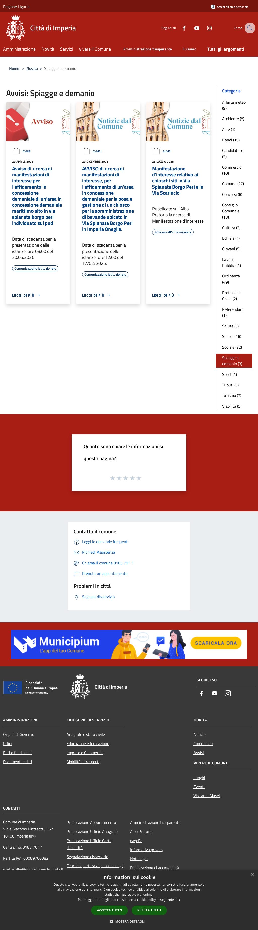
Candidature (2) (232, 153)
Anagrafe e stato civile (86, 734)
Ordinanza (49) (231, 279)
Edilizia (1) (231, 238)
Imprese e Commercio (85, 753)
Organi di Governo (18, 734)
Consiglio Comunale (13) (230, 211)
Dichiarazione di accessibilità (154, 868)
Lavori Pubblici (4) (231, 262)
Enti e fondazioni (17, 753)
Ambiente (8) (233, 119)
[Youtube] (191, 27)
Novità (32, 68)
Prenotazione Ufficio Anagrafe (92, 831)
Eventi (199, 787)
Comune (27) (233, 184)
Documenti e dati (17, 762)
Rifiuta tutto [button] (149, 910)
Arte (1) (228, 129)
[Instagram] (204, 27)
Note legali (139, 859)
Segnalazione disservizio (87, 857)
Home (14, 68)
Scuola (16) (231, 336)
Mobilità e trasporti (83, 762)
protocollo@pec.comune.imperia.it (33, 869)
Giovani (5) (231, 249)
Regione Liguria (16, 7)
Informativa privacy (146, 850)
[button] (129, 921)
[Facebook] (179, 27)
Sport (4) (229, 374)
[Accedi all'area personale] (229, 7)
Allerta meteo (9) (234, 105)
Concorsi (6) (232, 194)
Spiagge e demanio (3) (232, 361)
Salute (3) (230, 326)
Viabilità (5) (231, 406)
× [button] (252, 875)
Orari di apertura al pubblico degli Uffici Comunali (95, 869)
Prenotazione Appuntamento (91, 822)
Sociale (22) (232, 347)
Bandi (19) (231, 140)
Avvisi (21, 151)
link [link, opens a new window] (177, 899)
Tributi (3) (230, 385)
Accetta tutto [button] (109, 910)
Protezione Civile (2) (231, 296)
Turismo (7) (231, 395)
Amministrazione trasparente (155, 822)
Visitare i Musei (207, 796)
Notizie (200, 734)
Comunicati (203, 743)
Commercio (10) (231, 170)
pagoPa (136, 841)
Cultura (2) (231, 228)
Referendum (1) (232, 312)
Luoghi (199, 777)
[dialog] (129, 900)
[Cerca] (249, 28)
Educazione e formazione (88, 743)
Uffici (7, 743)
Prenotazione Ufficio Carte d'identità (89, 844)
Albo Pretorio (141, 831)
